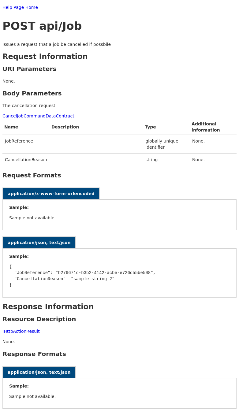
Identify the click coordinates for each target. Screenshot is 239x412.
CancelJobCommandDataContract (38, 115)
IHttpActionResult (21, 331)
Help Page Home (20, 7)
